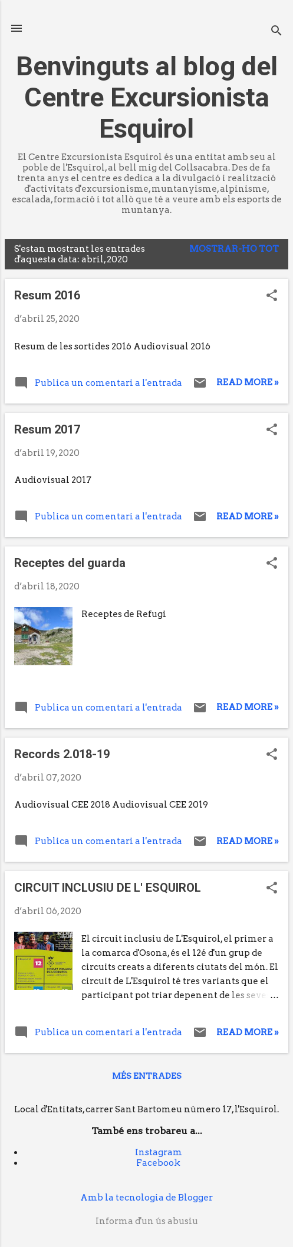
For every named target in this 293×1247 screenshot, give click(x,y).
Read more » (247, 382)
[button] (272, 296)
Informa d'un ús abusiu (147, 1221)
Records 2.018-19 (62, 754)
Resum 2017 (47, 429)
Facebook (158, 1163)
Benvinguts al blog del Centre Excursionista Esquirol (147, 97)
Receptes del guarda (70, 563)
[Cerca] (276, 32)
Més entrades (147, 1076)
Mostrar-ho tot (234, 249)
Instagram (158, 1152)
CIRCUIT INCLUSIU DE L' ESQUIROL (107, 888)
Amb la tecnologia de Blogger (146, 1197)
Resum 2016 (47, 295)
